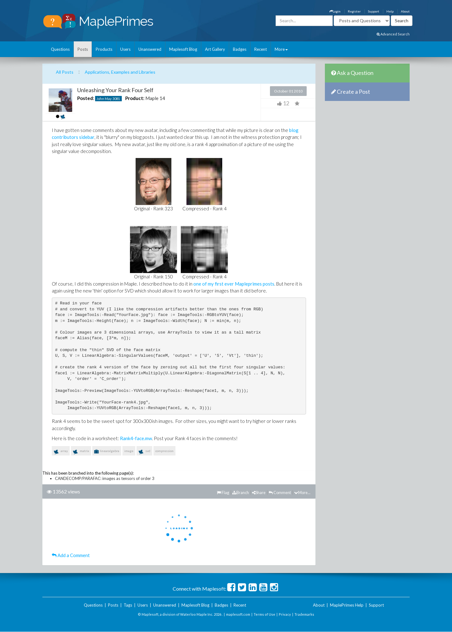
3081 (116, 99)
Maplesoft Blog (183, 49)
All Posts (64, 72)
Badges (239, 49)
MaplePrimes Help (346, 605)
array (61, 452)
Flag (223, 492)
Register (354, 11)
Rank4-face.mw (136, 438)
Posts (83, 49)
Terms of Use (264, 614)
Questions (60, 49)
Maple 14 (155, 98)
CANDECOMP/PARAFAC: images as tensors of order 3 (104, 478)
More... (302, 492)
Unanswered (149, 49)
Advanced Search (393, 34)
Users (125, 49)
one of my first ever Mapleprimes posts (233, 284)
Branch (240, 492)
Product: (134, 98)
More (281, 49)
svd (144, 452)
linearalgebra (106, 451)
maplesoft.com (238, 614)
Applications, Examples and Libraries (120, 72)
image (128, 451)
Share (259, 492)
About (405, 11)
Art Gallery (215, 49)
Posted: (85, 98)
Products (104, 49)
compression (164, 451)
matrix (81, 452)
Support (373, 11)
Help (390, 11)
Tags (128, 605)
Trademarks (304, 614)
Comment (280, 492)
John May (104, 99)
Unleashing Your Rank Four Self (115, 90)
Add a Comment (71, 555)
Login (335, 11)
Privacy (285, 614)
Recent (260, 49)
